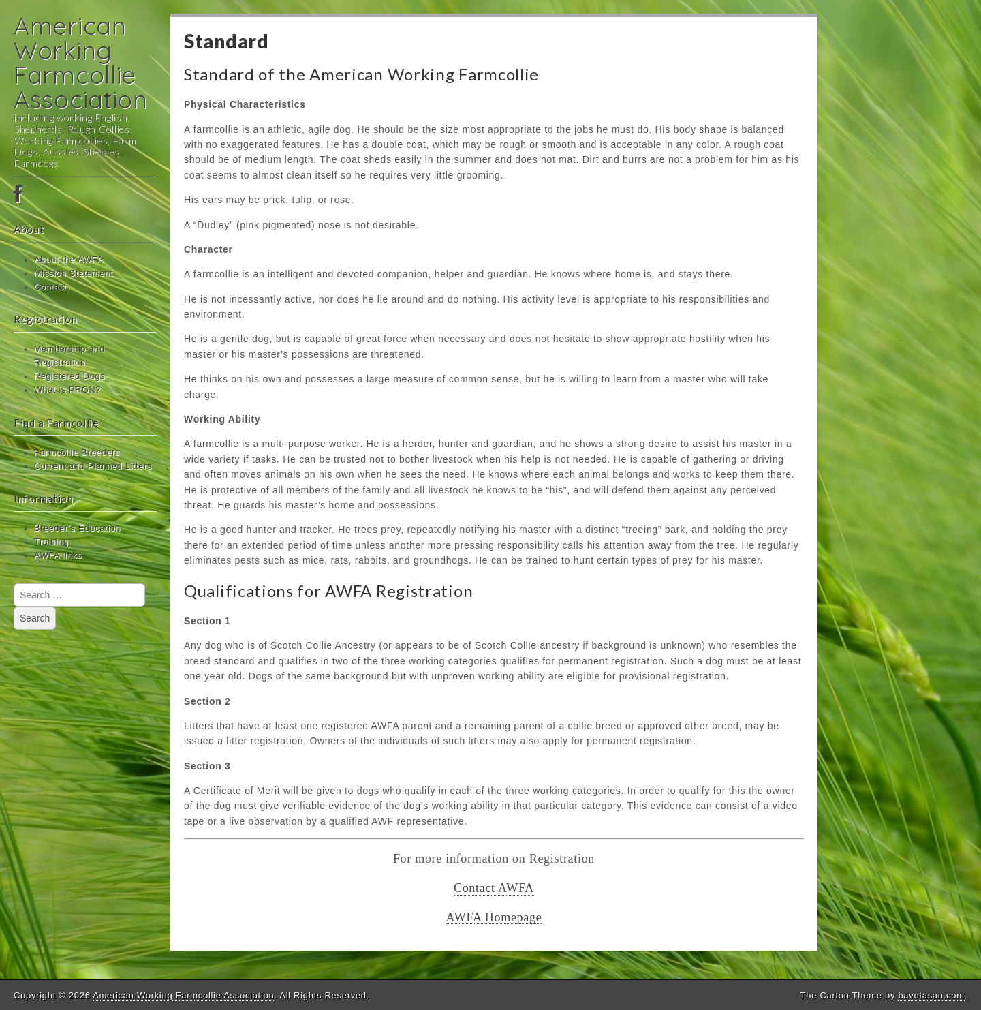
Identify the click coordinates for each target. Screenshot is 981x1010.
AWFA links (58, 555)
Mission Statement (73, 273)
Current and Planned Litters (93, 466)
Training (51, 542)
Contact (50, 287)
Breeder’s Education (77, 528)
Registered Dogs (69, 376)
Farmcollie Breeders (77, 452)
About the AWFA (69, 259)
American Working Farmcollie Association (81, 62)
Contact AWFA (494, 888)
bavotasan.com (931, 995)
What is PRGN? (67, 390)
